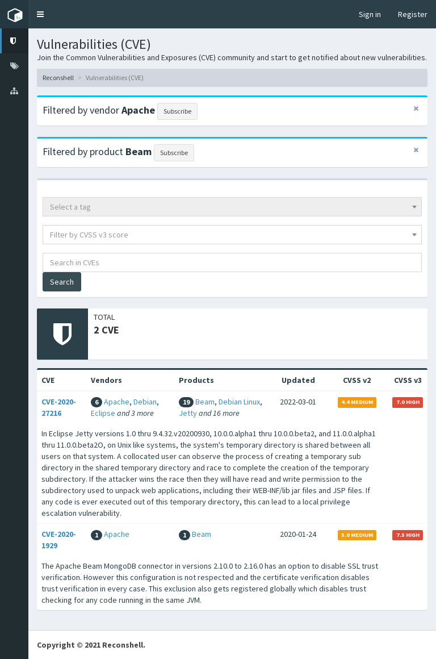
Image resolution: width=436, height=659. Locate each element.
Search (62, 282)
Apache (116, 402)
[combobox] (232, 206)
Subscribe (177, 111)
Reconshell (58, 77)
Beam (205, 402)
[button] (40, 14)
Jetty (188, 413)
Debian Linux (239, 402)
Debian (145, 402)
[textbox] (232, 207)
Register (412, 14)
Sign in (370, 14)
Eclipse (103, 413)
